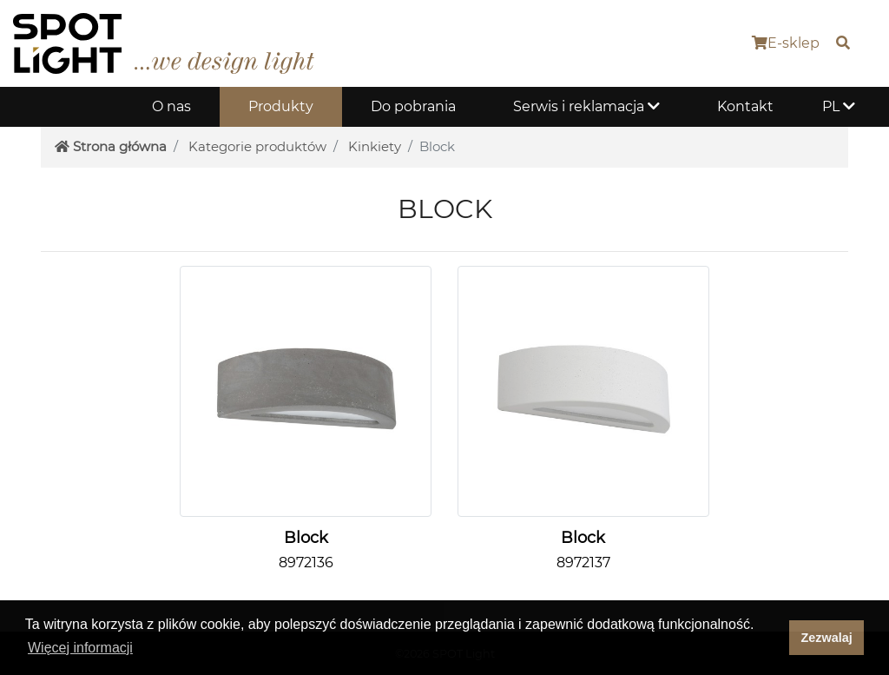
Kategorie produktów (257, 146)
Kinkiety (374, 146)
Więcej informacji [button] (80, 647)
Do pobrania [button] (413, 106)
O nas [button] (171, 106)
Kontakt (745, 106)
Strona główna (111, 146)
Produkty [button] (280, 106)
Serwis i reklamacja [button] (586, 106)
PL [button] (838, 106)
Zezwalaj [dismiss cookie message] (827, 638)
